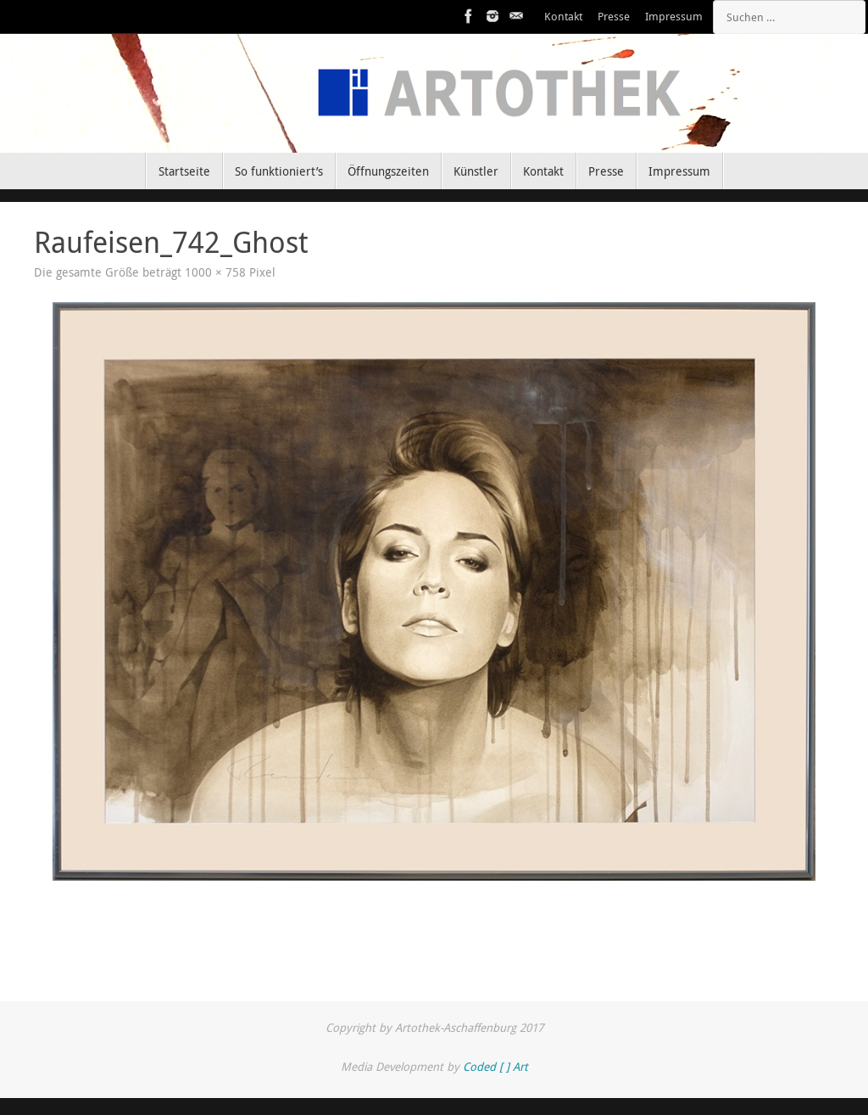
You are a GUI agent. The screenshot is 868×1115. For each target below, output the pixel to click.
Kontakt (563, 16)
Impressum (674, 16)
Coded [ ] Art (495, 1066)
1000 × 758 (215, 272)
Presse (614, 16)
